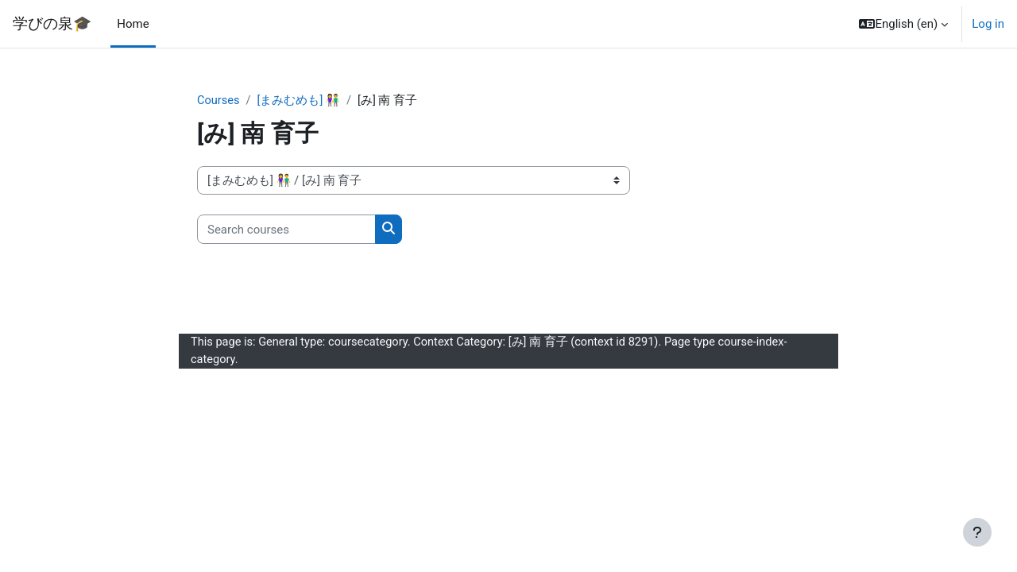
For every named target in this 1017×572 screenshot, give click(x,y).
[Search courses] (286, 230)
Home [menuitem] (133, 24)
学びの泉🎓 (52, 24)
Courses (219, 101)
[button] (903, 24)
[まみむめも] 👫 (300, 101)
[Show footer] (977, 532)
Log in (988, 24)
